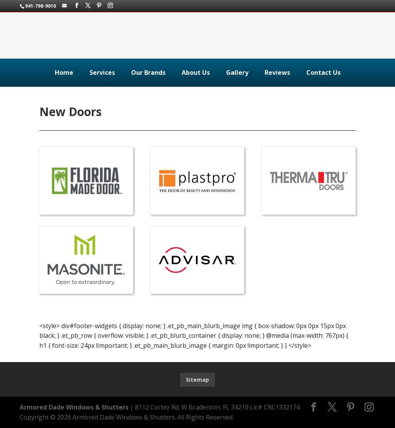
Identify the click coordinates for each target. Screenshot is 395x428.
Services (102, 72)
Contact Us (323, 72)
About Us (196, 72)
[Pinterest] (99, 5)
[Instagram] (110, 5)
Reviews (277, 72)
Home (64, 72)
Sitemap (197, 379)
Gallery (237, 72)
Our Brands (148, 72)
